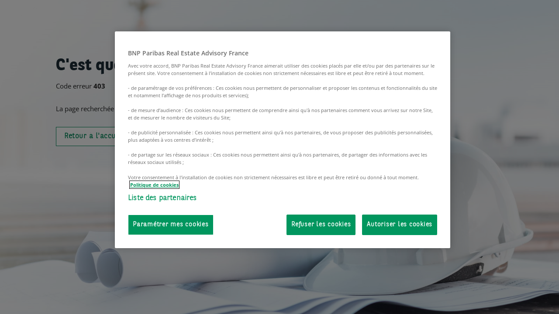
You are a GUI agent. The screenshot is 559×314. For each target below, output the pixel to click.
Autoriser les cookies (399, 225)
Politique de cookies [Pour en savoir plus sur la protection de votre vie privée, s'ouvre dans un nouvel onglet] (154, 184)
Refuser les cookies (321, 225)
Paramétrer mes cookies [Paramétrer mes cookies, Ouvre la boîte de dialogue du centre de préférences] (171, 225)
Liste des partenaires (162, 198)
